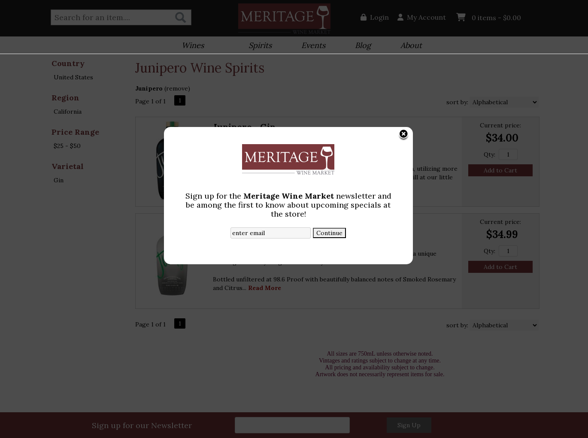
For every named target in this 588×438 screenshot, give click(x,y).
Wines (190, 46)
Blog (360, 46)
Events (310, 46)
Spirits (257, 46)
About (408, 46)
